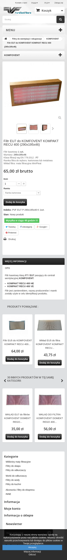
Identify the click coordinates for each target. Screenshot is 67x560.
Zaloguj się (59, 3)
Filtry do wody (13, 480)
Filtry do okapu (13, 466)
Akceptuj (32, 547)
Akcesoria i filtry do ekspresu (20, 490)
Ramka (7, 188)
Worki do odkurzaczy (16, 476)
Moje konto (12, 508)
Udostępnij (26, 227)
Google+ (42, 227)
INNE (8, 494)
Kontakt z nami (21, 3)
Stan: (6, 214)
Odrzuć (32, 554)
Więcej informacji (15, 261)
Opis (7, 268)
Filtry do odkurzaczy (16, 470)
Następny (53, 128)
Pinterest (11, 232)
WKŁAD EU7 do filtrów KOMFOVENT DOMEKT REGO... (17, 418)
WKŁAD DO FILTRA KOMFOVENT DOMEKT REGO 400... (50, 418)
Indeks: (8, 210)
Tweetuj (10, 227)
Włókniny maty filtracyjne (18, 461)
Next (62, 380)
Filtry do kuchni (13, 484)
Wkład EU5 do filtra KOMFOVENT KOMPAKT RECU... (50, 344)
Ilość (6, 179)
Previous (4, 380)
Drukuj (12, 239)
